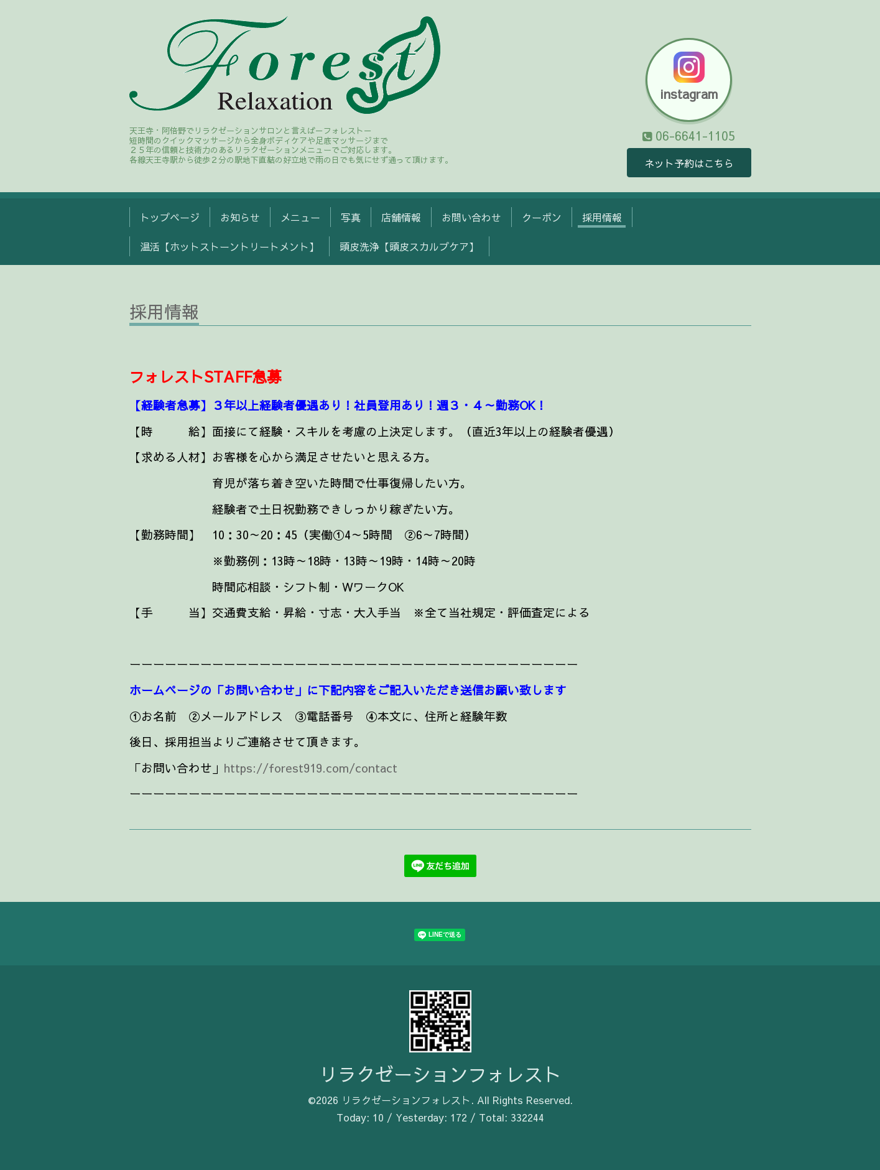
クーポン (542, 217)
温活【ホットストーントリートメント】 (229, 246)
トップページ (170, 217)
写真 (351, 217)
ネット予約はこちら (689, 163)
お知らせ (240, 217)
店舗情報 (401, 217)
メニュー (300, 217)
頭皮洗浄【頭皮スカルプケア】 (409, 246)
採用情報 (602, 217)
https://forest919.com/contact (310, 767)
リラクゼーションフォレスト (440, 1074)
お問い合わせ (471, 217)
